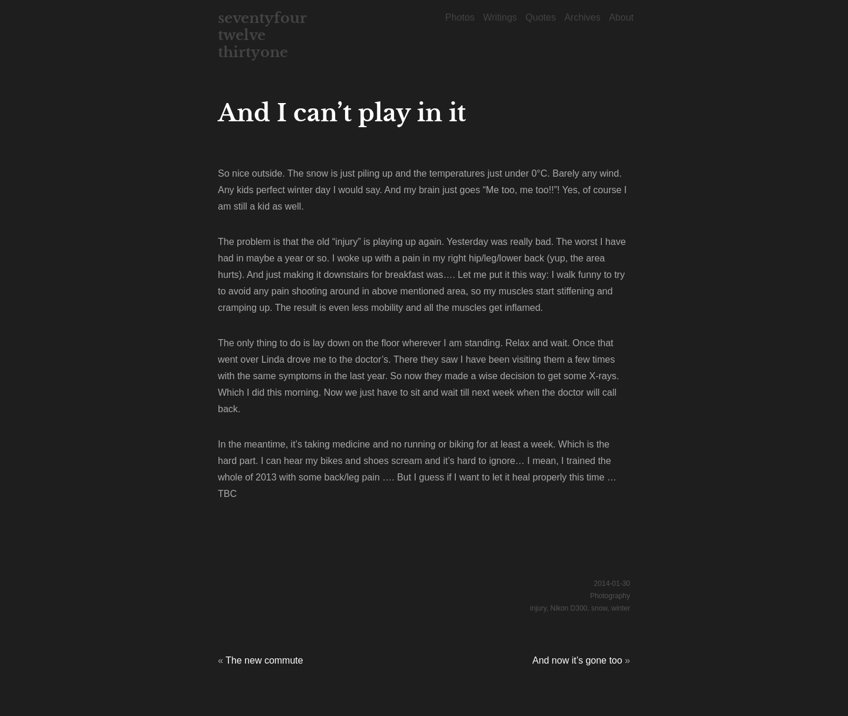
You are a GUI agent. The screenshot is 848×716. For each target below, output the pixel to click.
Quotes (540, 17)
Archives (582, 17)
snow (599, 608)
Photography (610, 596)
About (621, 17)
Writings (500, 17)
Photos (460, 17)
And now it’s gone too (577, 660)
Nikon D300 (569, 608)
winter (620, 608)
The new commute (264, 660)
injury (538, 608)
